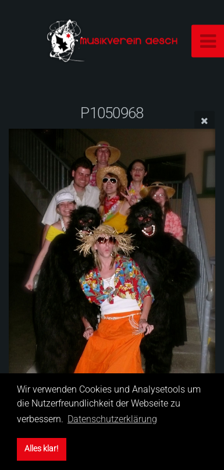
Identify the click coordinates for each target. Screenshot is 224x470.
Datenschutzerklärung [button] (112, 419)
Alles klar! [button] (41, 449)
